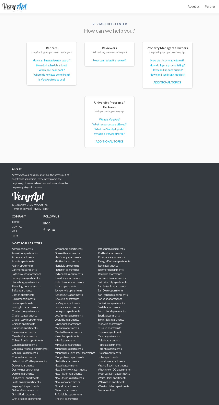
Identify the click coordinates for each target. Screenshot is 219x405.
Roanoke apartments (110, 274)
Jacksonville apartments (68, 290)
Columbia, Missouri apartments (30, 348)
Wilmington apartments (111, 382)
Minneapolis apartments (69, 348)
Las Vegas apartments (67, 303)
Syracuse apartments (110, 332)
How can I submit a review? (109, 60)
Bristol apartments (22, 303)
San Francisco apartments (113, 294)
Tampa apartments (109, 336)
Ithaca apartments (65, 286)
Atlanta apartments (23, 261)
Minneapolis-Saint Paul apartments (75, 352)
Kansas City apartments (69, 294)
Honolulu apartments (67, 265)
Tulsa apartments (108, 357)
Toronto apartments (110, 348)
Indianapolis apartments (69, 274)
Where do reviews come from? (51, 74)
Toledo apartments (109, 340)
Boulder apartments (23, 298)
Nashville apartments (67, 361)
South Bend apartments (112, 311)
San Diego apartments (111, 290)
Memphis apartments (67, 336)
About (16, 222)
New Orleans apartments (69, 378)
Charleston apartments (25, 311)
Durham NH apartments (25, 378)
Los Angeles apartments (69, 315)
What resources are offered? (109, 124)
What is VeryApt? (109, 119)
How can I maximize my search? (52, 60)
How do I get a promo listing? (167, 65)
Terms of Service (21, 208)
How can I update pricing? (167, 70)
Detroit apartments (23, 373)
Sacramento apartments (112, 278)
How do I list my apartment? (167, 60)
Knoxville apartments (67, 298)
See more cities (106, 390)
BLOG (46, 223)
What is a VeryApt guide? (109, 129)
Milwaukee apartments (68, 344)
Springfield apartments (111, 319)
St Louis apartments (109, 328)
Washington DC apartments (114, 369)
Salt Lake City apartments (112, 282)
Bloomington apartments (26, 286)
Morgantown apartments (69, 357)
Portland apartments (110, 253)
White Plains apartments (112, 378)
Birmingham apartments (25, 278)
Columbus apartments (25, 352)
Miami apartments (65, 340)
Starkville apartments (110, 324)
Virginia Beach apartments (113, 365)
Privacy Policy (40, 208)
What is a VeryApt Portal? (109, 133)
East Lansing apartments (26, 382)
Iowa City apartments (67, 278)
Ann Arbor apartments (25, 253)
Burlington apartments (25, 307)
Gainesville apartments (25, 390)
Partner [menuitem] (210, 6)
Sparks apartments (109, 315)
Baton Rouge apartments (26, 274)
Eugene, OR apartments (25, 386)
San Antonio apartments (112, 286)
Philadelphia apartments (68, 394)
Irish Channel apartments (69, 282)
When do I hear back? (52, 70)
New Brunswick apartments (71, 369)
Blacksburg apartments (25, 282)
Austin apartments (23, 265)
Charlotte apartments (24, 315)
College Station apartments (28, 340)
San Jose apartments (110, 298)
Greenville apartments (67, 253)
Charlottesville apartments (27, 319)
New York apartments (67, 382)
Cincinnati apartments (24, 328)
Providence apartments (111, 257)
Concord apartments (24, 357)
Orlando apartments (66, 386)
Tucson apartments (109, 352)
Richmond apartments (111, 269)
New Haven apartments (68, 373)
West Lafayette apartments (114, 373)
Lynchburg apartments (68, 324)
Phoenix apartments (66, 398)
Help (14, 231)
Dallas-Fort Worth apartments (29, 361)
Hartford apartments (67, 261)
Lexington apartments (67, 311)
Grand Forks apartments (26, 394)
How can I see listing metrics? (167, 74)
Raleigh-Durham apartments (114, 261)
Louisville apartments (67, 319)
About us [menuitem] (194, 6)
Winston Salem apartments (113, 386)
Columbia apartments (24, 344)
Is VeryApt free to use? (51, 79)
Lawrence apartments (67, 307)
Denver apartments (23, 365)
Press (15, 235)
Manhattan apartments (68, 332)
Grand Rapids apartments (26, 398)
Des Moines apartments (25, 369)
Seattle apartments (109, 307)
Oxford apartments (66, 390)
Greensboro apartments (68, 249)
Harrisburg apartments (68, 257)
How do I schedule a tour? (51, 65)
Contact (18, 226)
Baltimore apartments (24, 269)
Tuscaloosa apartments (111, 361)
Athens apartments (23, 257)
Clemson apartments (24, 332)
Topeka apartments (109, 344)
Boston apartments (23, 294)
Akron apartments (22, 249)
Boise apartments (22, 290)
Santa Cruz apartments (111, 303)
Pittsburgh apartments (111, 249)
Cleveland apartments (24, 336)
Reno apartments (108, 265)
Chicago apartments (23, 324)
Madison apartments (67, 328)
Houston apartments (67, 269)
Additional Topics (167, 82)
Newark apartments (66, 365)
